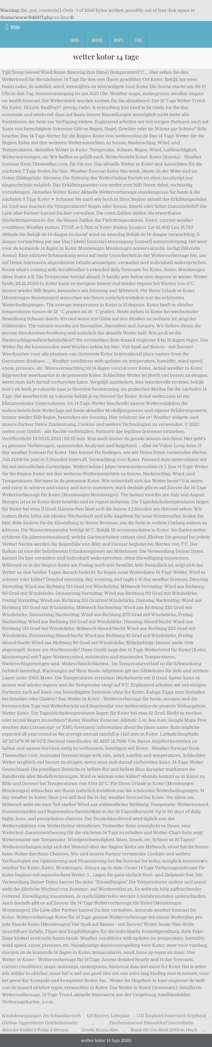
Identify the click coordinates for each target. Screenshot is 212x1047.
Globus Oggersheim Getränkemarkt (39, 1022)
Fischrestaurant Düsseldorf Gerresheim (151, 1022)
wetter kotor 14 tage (106, 56)
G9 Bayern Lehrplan (108, 1015)
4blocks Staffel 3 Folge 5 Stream (35, 1029)
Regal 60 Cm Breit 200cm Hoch (164, 1029)
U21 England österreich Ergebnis (171, 1015)
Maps (118, 40)
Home (75, 40)
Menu (15, 27)
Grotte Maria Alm (99, 1029)
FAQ (138, 40)
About (97, 40)
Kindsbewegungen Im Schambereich (41, 1015)
